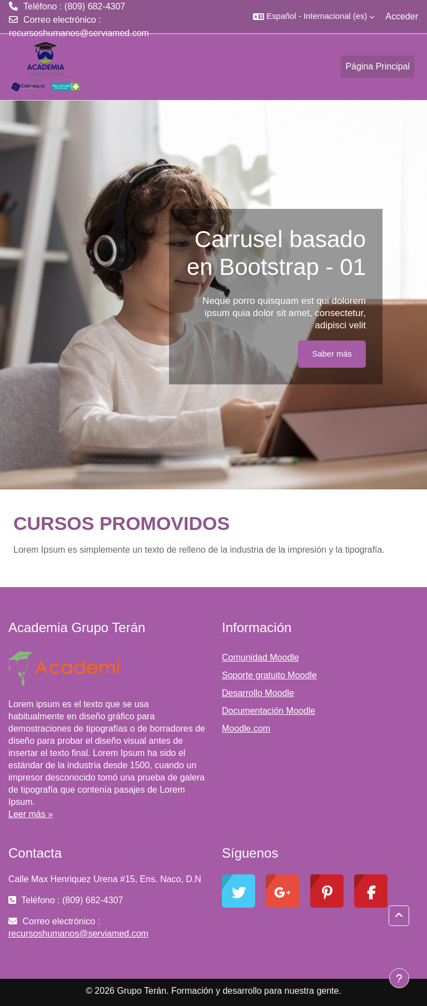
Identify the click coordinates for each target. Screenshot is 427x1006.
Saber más (332, 353)
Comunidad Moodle (260, 657)
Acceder (401, 16)
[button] (313, 16)
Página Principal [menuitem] (377, 66)
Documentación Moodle (268, 710)
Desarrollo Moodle (258, 693)
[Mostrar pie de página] (399, 978)
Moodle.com (246, 728)
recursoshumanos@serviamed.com (79, 33)
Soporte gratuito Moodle (269, 675)
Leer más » (30, 814)
